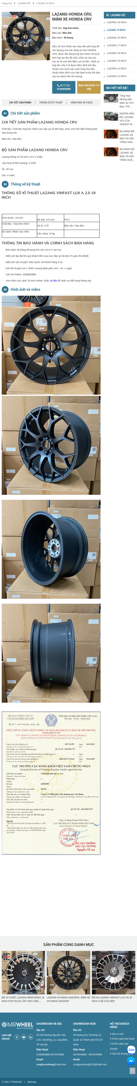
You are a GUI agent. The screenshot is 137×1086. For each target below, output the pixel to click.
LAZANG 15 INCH (115, 60)
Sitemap (31, 1082)
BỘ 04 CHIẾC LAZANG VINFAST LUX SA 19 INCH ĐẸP (22, 999)
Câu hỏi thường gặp (121, 1053)
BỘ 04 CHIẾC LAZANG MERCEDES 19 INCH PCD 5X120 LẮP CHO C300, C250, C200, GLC (68, 999)
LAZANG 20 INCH (115, 37)
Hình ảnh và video (82, 102)
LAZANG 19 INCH (45, 3)
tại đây (53, 280)
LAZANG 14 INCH (115, 68)
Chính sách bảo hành (122, 1038)
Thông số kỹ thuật (51, 102)
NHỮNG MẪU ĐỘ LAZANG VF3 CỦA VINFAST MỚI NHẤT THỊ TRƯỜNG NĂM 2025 (127, 119)
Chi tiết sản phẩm (20, 102)
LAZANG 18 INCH (115, 22)
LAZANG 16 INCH (115, 53)
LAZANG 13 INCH (115, 76)
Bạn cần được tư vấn (89, 87)
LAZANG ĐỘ (24, 3)
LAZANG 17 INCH (115, 45)
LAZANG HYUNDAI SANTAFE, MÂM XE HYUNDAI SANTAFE (113, 999)
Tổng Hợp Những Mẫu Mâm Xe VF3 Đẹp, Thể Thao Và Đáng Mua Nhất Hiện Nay (127, 101)
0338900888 (64, 87)
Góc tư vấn (117, 1034)
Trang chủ (7, 3)
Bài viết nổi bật (117, 88)
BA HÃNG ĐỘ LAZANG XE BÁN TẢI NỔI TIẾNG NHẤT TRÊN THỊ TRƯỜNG (127, 137)
